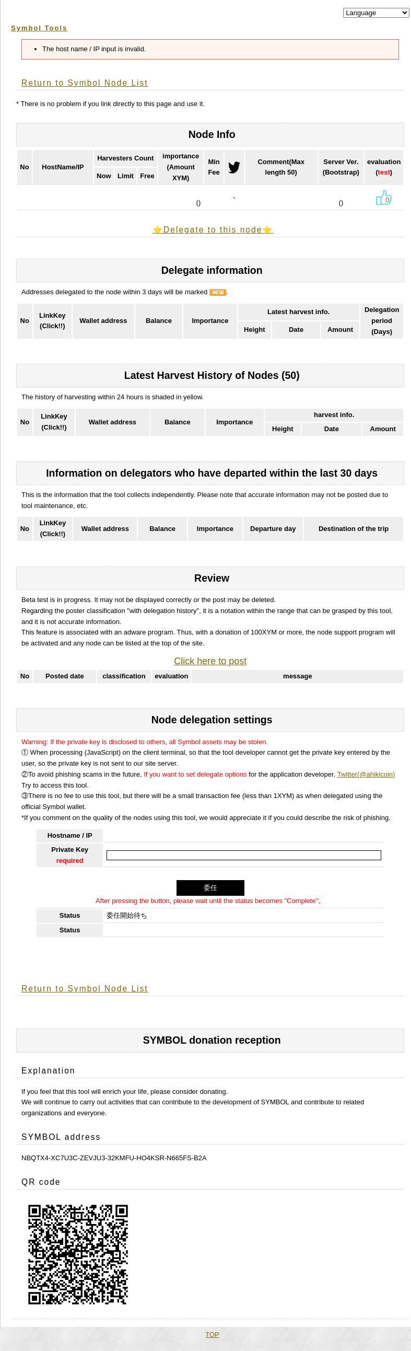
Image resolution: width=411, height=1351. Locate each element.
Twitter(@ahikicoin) (366, 774)
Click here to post (210, 661)
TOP (212, 1334)
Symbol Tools (39, 28)
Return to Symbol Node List (84, 82)
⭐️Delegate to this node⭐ (212, 229)
